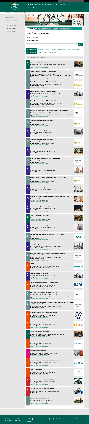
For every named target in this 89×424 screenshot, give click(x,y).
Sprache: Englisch (52, 52)
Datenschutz (45, 418)
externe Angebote (76, 49)
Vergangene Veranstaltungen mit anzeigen (36, 57)
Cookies (77, 418)
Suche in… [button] (78, 1)
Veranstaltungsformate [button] (34, 40)
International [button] (63, 4)
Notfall (28, 412)
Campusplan (42, 412)
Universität (51, 412)
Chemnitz (59, 412)
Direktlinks (43, 1)
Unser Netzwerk (10, 31)
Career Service (10, 17)
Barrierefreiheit (29, 421)
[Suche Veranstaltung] (52, 44)
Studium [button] (56, 4)
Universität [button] (30, 4)
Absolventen (60, 28)
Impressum (36, 418)
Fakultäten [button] (37, 4)
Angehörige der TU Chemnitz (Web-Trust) (46, 28)
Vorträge (47, 49)
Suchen (80, 44)
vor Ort (68, 49)
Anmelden (49, 1)
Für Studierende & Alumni (13, 25)
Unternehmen (68, 28)
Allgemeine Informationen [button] (34, 37)
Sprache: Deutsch (42, 52)
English (37, 1)
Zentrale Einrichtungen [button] (47, 4)
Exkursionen (53, 49)
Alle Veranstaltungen (31, 49)
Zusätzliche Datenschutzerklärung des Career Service (61, 418)
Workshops (40, 49)
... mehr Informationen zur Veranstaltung (39, 67)
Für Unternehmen (11, 28)
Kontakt (55, 1)
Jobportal (8, 23)
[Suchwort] (66, 1)
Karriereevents (61, 49)
